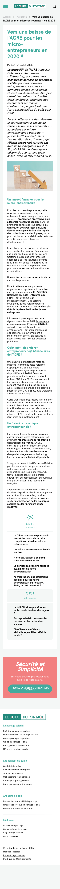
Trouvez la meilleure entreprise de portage (30, 689)
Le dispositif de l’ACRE (22, 69)
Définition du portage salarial (17, 731)
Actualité (22, 17)
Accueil (7, 17)
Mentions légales (11, 852)
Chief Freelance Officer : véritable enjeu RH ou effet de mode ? (30, 632)
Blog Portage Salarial (13, 832)
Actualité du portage (13, 825)
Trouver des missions (13, 773)
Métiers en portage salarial (15, 749)
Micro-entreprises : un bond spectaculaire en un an (29, 559)
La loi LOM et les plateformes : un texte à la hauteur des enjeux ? (31, 610)
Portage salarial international (17, 745)
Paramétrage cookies (14, 856)
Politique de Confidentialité (17, 859)
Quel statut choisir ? (13, 766)
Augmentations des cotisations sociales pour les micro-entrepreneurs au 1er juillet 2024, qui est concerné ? (31, 581)
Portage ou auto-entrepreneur (17, 784)
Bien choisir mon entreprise (16, 769)
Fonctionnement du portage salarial (20, 734)
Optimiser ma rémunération (16, 777)
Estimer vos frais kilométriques (18, 808)
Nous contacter (10, 836)
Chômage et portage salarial (16, 780)
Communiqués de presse (15, 829)
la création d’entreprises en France (28, 441)
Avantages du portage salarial (17, 738)
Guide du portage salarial (15, 742)
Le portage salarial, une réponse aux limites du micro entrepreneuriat (31, 568)
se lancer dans (28, 456)
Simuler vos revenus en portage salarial (21, 805)
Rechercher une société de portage (20, 801)
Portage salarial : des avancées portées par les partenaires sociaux (30, 621)
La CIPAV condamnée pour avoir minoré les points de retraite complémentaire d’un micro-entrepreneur (31, 540)
